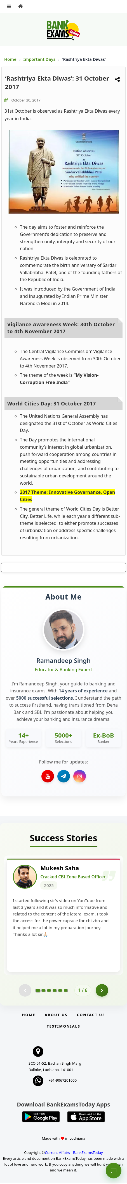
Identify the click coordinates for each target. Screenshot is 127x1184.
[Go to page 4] (55, 991)
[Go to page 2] (43, 991)
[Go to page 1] (37, 991)
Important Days (40, 59)
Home (10, 59)
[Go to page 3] (49, 991)
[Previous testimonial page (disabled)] (25, 991)
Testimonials (63, 1027)
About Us (56, 1016)
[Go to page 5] (60, 991)
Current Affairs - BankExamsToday (74, 1153)
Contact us (91, 1016)
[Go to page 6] (66, 991)
